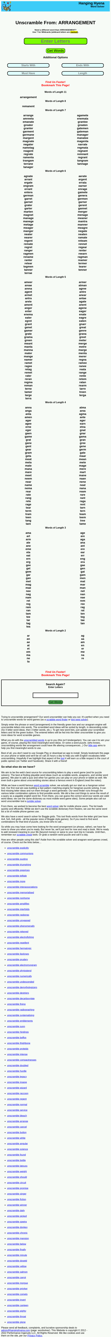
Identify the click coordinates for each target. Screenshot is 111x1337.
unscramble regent (17, 1099)
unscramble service (17, 1110)
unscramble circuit (16, 1182)
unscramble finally (16, 1249)
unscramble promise (17, 1188)
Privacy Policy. (35, 1335)
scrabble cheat (24, 834)
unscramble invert (16, 1300)
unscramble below (16, 1244)
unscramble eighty (16, 1311)
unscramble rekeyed (17, 931)
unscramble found (16, 1154)
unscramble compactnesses (21, 1060)
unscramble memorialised (20, 892)
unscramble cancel (17, 1127)
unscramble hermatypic (19, 948)
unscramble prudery (17, 959)
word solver (53, 806)
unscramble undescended (20, 982)
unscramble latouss (17, 1166)
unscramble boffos (16, 1037)
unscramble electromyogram (22, 965)
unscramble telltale (17, 876)
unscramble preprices (18, 870)
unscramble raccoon (17, 1093)
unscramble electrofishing (20, 937)
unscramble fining (16, 1004)
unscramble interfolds (18, 909)
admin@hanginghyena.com (15, 1330)
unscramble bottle (16, 1160)
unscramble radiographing (20, 1009)
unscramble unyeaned (18, 920)
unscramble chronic (17, 1233)
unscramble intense (17, 1054)
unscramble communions (20, 853)
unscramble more (16, 881)
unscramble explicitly (18, 848)
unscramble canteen (17, 1305)
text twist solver (79, 719)
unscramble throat (16, 1316)
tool (63, 758)
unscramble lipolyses (18, 954)
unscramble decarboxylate (21, 998)
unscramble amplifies (18, 903)
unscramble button (17, 1132)
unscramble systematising (20, 1015)
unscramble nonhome (18, 898)
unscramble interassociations (22, 887)
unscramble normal (17, 1104)
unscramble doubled (17, 1065)
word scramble (41, 785)
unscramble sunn (16, 1026)
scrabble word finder (57, 719)
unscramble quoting (17, 859)
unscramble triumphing (19, 864)
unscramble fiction (16, 1199)
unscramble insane (17, 1082)
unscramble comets (17, 1294)
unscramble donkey (17, 1227)
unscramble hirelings (18, 1032)
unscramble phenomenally (21, 926)
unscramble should (17, 1177)
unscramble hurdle (17, 1071)
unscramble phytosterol (19, 970)
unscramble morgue (17, 1283)
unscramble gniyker (17, 1288)
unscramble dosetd (17, 1260)
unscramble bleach (17, 1115)
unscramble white (16, 1138)
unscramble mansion (18, 1238)
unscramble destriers (18, 993)
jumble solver (34, 801)
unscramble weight (17, 1171)
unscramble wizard (17, 1088)
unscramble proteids (17, 1048)
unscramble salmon (17, 1272)
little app (92, 745)
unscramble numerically (19, 976)
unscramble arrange (17, 1121)
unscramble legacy (17, 1076)
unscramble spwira (17, 1221)
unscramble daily (16, 1210)
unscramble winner (17, 1205)
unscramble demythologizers (22, 987)
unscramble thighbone (18, 1043)
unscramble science (17, 1149)
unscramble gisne (16, 1322)
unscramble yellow (17, 1266)
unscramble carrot (16, 1277)
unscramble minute (17, 1255)
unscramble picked (17, 1216)
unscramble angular (17, 1143)
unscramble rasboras (18, 915)
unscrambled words (34, 740)
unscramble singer (16, 1194)
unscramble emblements (20, 1021)
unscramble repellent (18, 942)
